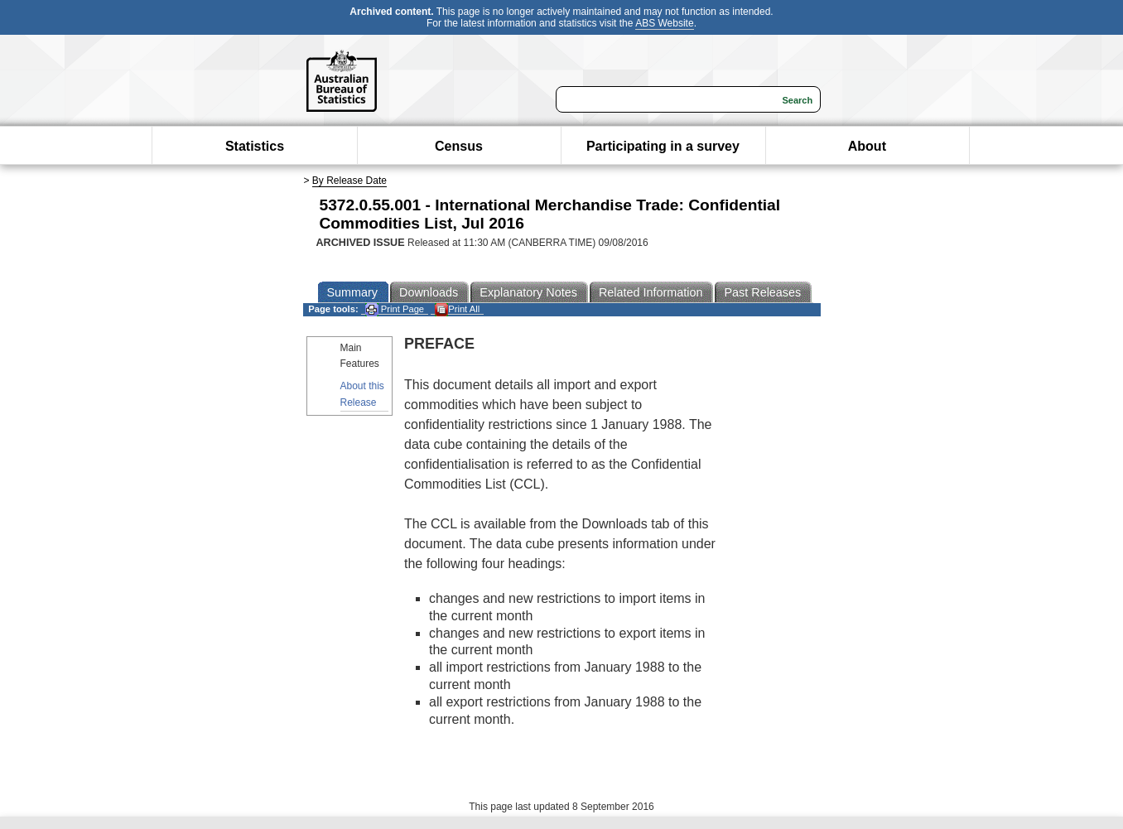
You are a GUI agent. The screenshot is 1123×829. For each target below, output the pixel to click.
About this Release (362, 393)
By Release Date (349, 180)
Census (459, 146)
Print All (457, 309)
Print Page (394, 309)
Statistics (254, 146)
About (867, 146)
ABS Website (664, 23)
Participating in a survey (663, 146)
